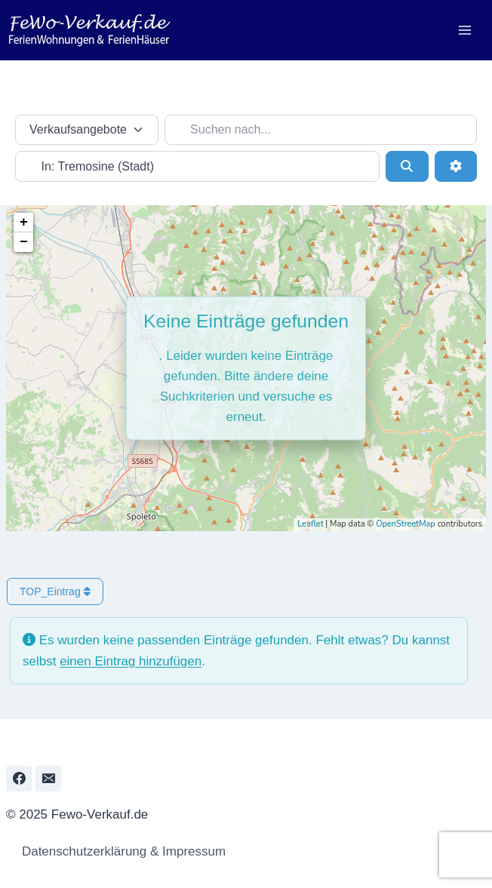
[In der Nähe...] (197, 166)
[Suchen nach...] (321, 130)
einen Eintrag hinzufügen (130, 661)
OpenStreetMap (405, 524)
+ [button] (24, 223)
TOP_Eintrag (55, 591)
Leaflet (310, 524)
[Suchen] (407, 166)
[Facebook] (19, 778)
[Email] (48, 778)
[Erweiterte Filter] (456, 166)
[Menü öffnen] (464, 29)
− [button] (24, 242)
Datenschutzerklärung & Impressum (120, 851)
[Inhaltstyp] (86, 130)
